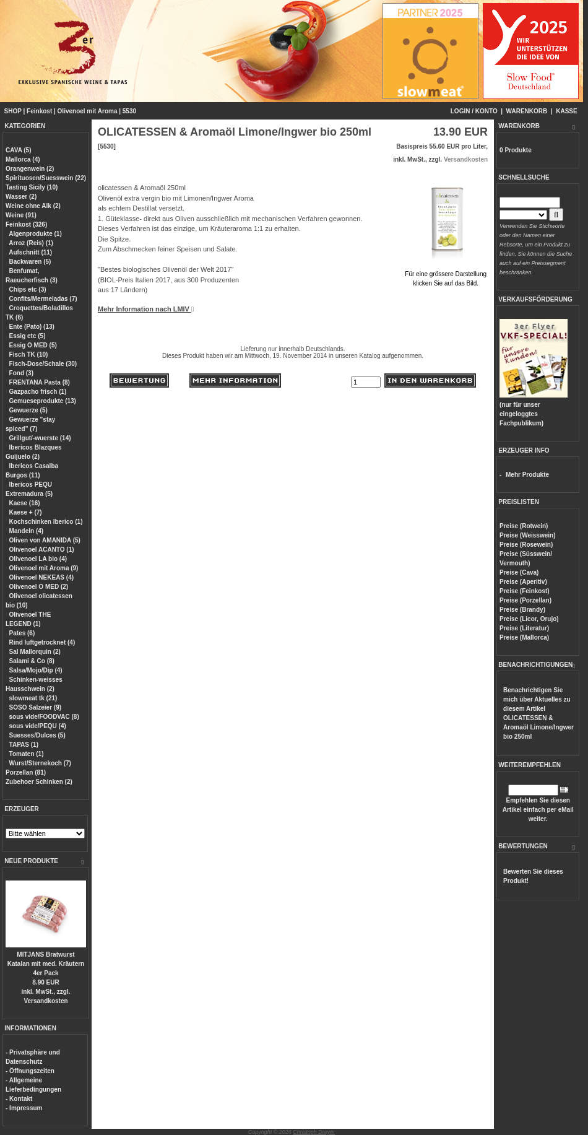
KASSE (566, 111)
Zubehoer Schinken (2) (39, 781)
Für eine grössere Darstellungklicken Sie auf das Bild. (445, 274)
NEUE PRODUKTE (31, 861)
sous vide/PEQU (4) (37, 726)
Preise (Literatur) (524, 628)
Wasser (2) (21, 196)
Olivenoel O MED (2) (39, 586)
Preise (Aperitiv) (523, 581)
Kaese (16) (24, 503)
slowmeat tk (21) (33, 698)
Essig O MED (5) (33, 345)
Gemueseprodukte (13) (42, 401)
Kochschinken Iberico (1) (46, 521)
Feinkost (39, 111)
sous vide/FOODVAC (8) (44, 716)
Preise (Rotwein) (523, 526)
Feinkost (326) (26, 224)
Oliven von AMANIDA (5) (44, 540)
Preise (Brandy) (522, 609)
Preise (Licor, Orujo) (529, 618)
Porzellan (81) (26, 772)
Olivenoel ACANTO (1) (41, 549)
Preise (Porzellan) (525, 600)
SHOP (13, 111)
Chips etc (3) (27, 289)
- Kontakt (19, 1098)
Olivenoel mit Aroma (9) (44, 568)
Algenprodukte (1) (35, 233)
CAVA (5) (18, 150)
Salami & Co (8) (31, 661)
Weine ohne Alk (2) (33, 205)
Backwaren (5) (30, 261)
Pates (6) (22, 633)
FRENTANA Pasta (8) (39, 382)
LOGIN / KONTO (474, 111)
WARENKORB (527, 111)
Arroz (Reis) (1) (31, 243)
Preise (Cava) (518, 572)
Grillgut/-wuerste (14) (40, 438)
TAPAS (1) (23, 744)
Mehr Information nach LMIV (146, 309)
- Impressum (24, 1108)
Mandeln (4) (26, 531)
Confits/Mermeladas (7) (43, 298)
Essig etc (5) (27, 336)
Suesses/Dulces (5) (37, 735)
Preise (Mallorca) (524, 637)
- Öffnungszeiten (30, 1071)
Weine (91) (21, 215)
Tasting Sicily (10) (32, 187)
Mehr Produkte (527, 474)
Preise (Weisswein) (527, 535)
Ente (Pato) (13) (31, 326)
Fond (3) (21, 373)
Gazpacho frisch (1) (38, 391)
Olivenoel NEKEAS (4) (41, 577)
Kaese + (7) (25, 512)
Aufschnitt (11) (30, 252)
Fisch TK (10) (28, 354)
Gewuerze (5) (28, 410)
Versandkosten (45, 1001)
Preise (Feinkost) (524, 591)
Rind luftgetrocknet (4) (42, 642)
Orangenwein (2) (30, 168)
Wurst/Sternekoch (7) (40, 763)
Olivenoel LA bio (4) (38, 558)
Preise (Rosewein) (526, 544)
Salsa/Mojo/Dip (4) (36, 670)
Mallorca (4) (23, 159)
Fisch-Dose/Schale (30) (43, 363)
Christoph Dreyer (314, 1132)
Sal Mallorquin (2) (35, 651)
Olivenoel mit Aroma (88, 111)
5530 (129, 111)
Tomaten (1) (26, 753)
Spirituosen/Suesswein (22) (46, 178)
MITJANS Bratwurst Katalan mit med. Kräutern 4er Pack (45, 963)
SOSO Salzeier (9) (35, 707)
